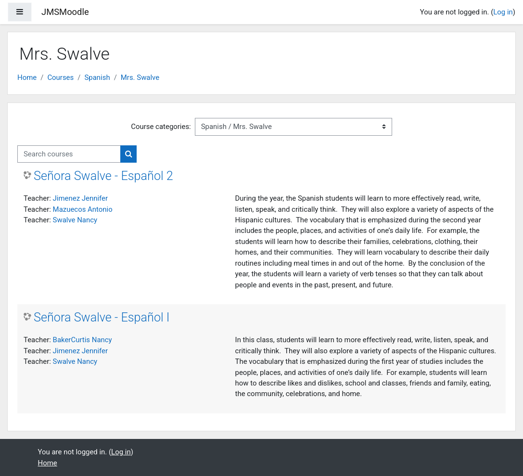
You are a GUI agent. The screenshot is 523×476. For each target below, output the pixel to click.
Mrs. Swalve (140, 77)
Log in (503, 12)
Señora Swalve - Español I (102, 317)
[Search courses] (69, 154)
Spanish (97, 77)
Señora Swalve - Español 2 (103, 176)
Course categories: (161, 126)
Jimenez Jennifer (80, 198)
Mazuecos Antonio (83, 209)
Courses (60, 77)
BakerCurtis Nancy (82, 339)
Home (27, 77)
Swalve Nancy (75, 220)
